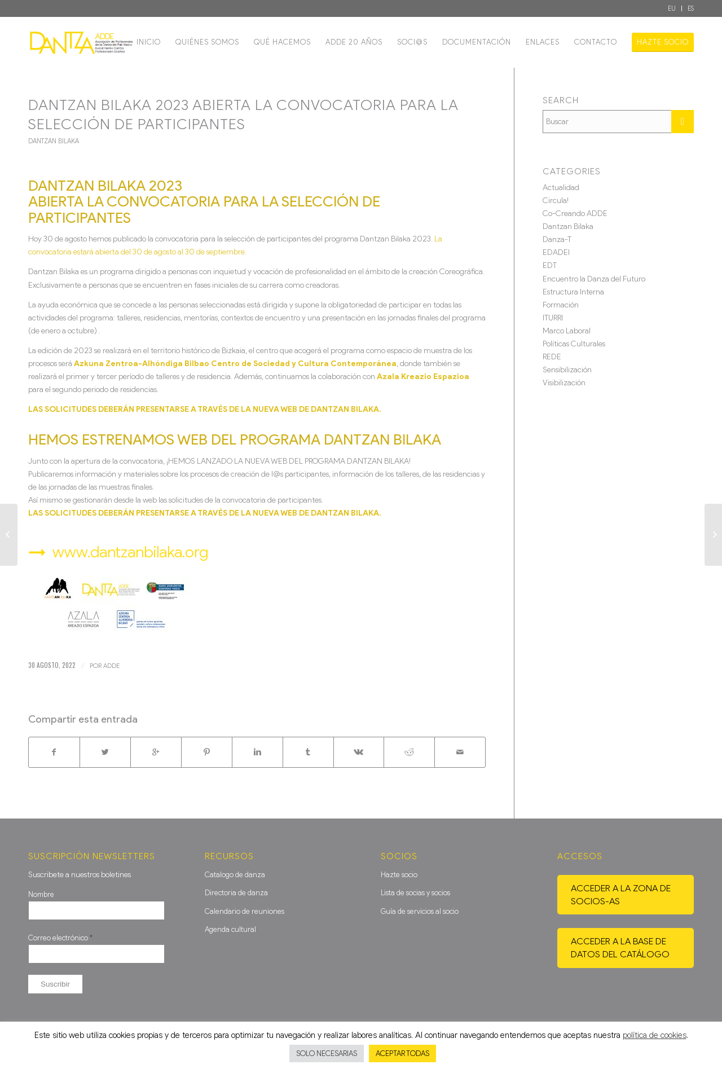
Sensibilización (567, 370)
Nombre (41, 894)
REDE (552, 357)
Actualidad (561, 187)
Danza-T (557, 239)
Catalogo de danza (235, 874)
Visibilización (564, 383)
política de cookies (654, 1035)
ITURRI (553, 318)
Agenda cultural (230, 929)
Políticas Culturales (574, 344)
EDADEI (556, 252)
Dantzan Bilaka (53, 141)
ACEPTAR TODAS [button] (402, 1053)
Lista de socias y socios (415, 892)
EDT (550, 265)
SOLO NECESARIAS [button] (326, 1053)
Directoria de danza (236, 892)
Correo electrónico (60, 938)
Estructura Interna (573, 292)
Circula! (556, 200)
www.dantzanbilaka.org (130, 551)
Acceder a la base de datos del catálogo (620, 948)
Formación (561, 305)
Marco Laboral (567, 331)
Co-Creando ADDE (575, 213)
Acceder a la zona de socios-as (621, 895)
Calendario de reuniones (244, 911)
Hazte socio (399, 874)
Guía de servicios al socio (420, 911)
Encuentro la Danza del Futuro (594, 279)
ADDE (111, 666)
